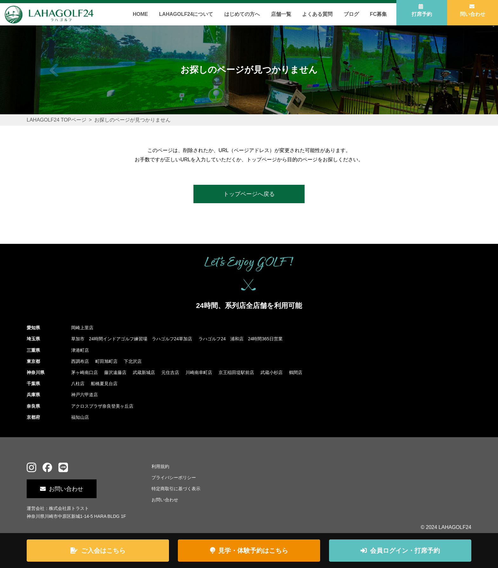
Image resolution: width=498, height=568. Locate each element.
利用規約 (160, 466)
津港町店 (80, 350)
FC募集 (378, 14)
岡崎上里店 (82, 327)
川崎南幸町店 (198, 372)
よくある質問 (317, 14)
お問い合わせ (66, 489)
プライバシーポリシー (173, 477)
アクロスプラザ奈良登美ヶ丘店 (102, 406)
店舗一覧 (281, 14)
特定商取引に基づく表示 (175, 488)
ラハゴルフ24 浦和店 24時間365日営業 (241, 338)
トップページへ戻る (249, 194)
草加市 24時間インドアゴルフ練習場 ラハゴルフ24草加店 (131, 338)
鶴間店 (295, 372)
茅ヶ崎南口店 (84, 372)
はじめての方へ (242, 14)
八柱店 (77, 383)
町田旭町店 (106, 361)
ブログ (351, 14)
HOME (140, 14)
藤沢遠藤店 (115, 372)
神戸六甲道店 (84, 394)
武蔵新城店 (144, 372)
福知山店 (80, 417)
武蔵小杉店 (271, 372)
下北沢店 (133, 361)
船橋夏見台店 (104, 383)
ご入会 (103, 550)
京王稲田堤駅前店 (236, 372)
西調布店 (80, 361)
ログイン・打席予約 (405, 550)
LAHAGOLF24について (186, 14)
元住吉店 (170, 372)
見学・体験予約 (253, 550)
